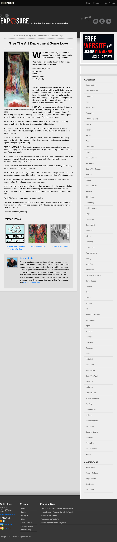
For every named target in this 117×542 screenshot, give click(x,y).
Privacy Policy (26, 530)
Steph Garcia (91, 478)
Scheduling (90, 365)
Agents (88, 326)
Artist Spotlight (109, 3)
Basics (88, 124)
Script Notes (90, 147)
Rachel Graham (92, 473)
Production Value (92, 421)
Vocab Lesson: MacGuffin (50, 519)
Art (48, 35)
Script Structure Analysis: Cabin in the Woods (57, 512)
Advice (88, 236)
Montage (89, 303)
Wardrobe (89, 438)
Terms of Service (27, 526)
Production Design (56, 35)
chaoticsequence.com (31, 282)
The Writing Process (93, 275)
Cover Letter (90, 247)
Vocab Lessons (91, 158)
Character (89, 342)
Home (23, 508)
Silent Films (90, 197)
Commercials (91, 410)
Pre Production (91, 449)
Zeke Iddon (90, 490)
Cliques (88, 214)
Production (43, 35)
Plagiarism (90, 426)
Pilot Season (90, 370)
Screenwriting (91, 85)
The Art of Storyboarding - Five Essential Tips (57, 508)
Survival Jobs (91, 281)
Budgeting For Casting (60, 246)
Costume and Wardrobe (37, 246)
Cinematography (92, 119)
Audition (89, 175)
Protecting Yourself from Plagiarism (53, 523)
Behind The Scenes (93, 169)
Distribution (90, 219)
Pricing (23, 512)
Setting (88, 259)
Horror (88, 130)
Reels (88, 354)
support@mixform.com (7, 514)
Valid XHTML (6, 524)
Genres (88, 135)
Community (90, 203)
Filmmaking (90, 443)
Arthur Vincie (18, 35)
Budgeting (89, 387)
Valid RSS (5, 528)
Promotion (89, 113)
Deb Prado (90, 484)
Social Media (90, 107)
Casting (88, 152)
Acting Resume (91, 186)
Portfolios (96, 3)
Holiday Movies (91, 208)
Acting (88, 102)
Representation (91, 253)
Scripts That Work (92, 398)
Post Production (92, 91)
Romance (89, 348)
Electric (88, 298)
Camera (89, 286)
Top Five (89, 404)
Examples (24, 515)
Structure (89, 382)
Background (90, 225)
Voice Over (90, 163)
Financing (89, 242)
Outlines (89, 415)
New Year (89, 264)
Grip (87, 292)
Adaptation (90, 270)
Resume (89, 191)
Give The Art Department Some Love (38, 43)
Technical (89, 359)
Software (89, 231)
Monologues (90, 320)
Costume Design (92, 432)
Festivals (89, 337)
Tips (87, 141)
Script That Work (92, 376)
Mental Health (91, 393)
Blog (88, 3)
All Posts (89, 454)
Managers (89, 331)
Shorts (88, 180)
